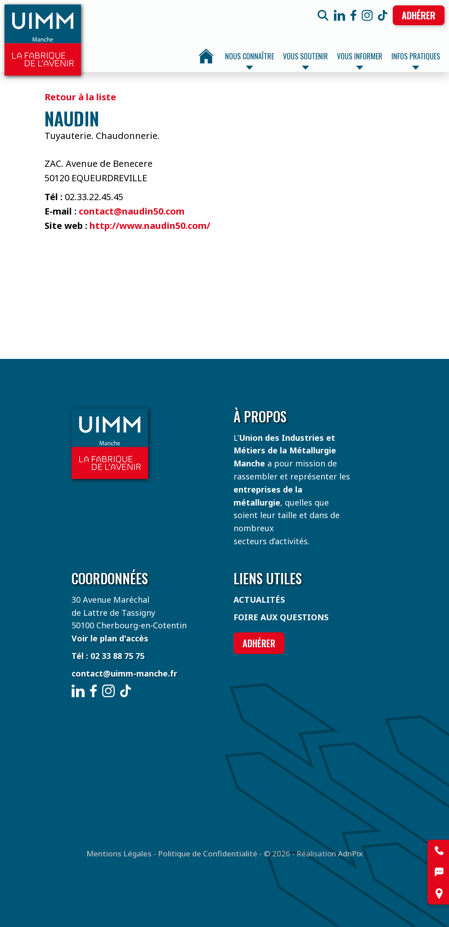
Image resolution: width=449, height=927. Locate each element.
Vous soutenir (305, 60)
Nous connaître (249, 60)
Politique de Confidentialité (207, 853)
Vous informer (359, 60)
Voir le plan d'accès (110, 638)
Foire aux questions (280, 617)
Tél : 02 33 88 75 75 (108, 655)
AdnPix (350, 853)
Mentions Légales (119, 853)
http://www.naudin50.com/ (150, 225)
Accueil (206, 56)
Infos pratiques (415, 60)
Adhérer (419, 15)
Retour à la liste (80, 97)
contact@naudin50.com (131, 211)
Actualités (259, 599)
